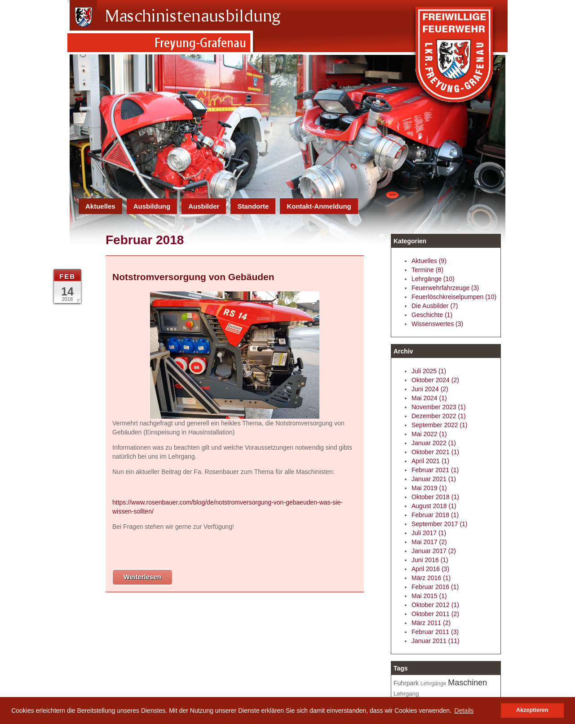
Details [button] (464, 710)
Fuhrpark (406, 683)
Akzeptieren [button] (532, 710)
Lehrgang (406, 693)
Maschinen (467, 682)
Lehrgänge (433, 683)
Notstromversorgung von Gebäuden (193, 277)
